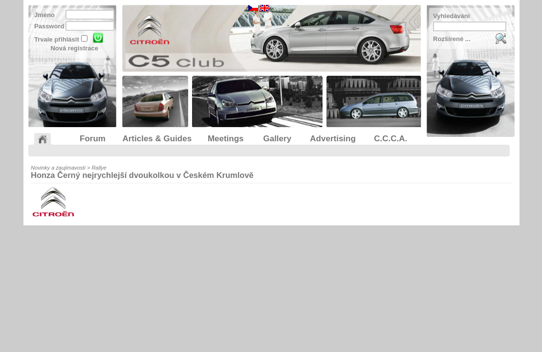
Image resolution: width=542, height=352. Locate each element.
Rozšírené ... (452, 39)
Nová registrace (74, 48)
